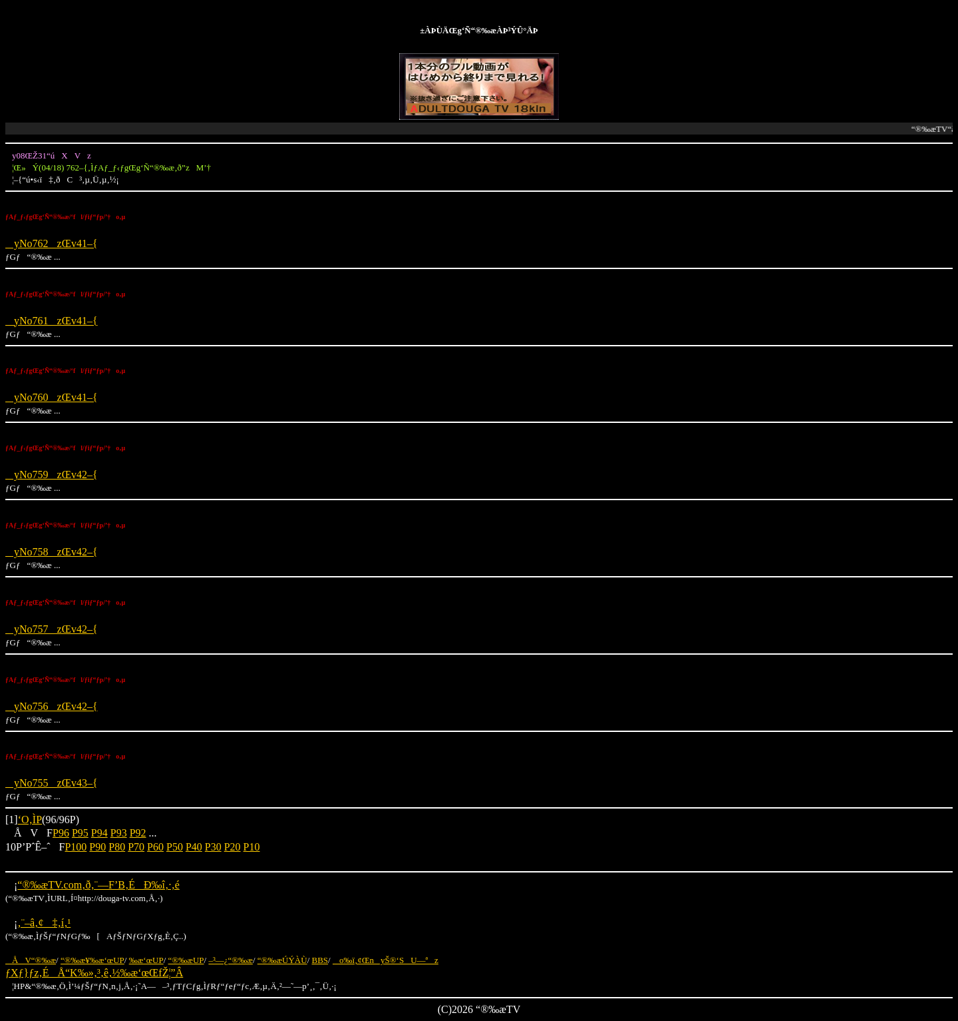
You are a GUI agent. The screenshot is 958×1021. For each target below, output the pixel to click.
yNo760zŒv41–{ (51, 397)
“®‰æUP (186, 960)
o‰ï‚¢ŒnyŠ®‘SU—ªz (385, 960)
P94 (99, 833)
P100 (75, 846)
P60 (155, 846)
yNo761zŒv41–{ (51, 320)
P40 (194, 846)
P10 (251, 846)
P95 (80, 833)
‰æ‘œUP (146, 960)
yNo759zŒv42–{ (51, 474)
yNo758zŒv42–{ (51, 551)
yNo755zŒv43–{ (51, 783)
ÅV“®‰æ (30, 960)
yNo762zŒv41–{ (51, 243)
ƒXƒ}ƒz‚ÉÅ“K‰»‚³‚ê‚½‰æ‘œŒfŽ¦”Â (94, 972)
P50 (174, 846)
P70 (136, 846)
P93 (118, 833)
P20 (232, 846)
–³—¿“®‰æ (230, 960)
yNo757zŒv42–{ (51, 629)
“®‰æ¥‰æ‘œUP (92, 960)
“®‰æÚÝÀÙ (282, 960)
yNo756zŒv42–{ (51, 706)
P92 (138, 833)
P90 (97, 846)
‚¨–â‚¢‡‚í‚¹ (44, 922)
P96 (61, 833)
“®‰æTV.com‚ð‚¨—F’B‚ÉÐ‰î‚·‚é (98, 884)
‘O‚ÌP (30, 819)
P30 (213, 846)
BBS (320, 960)
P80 (116, 846)
